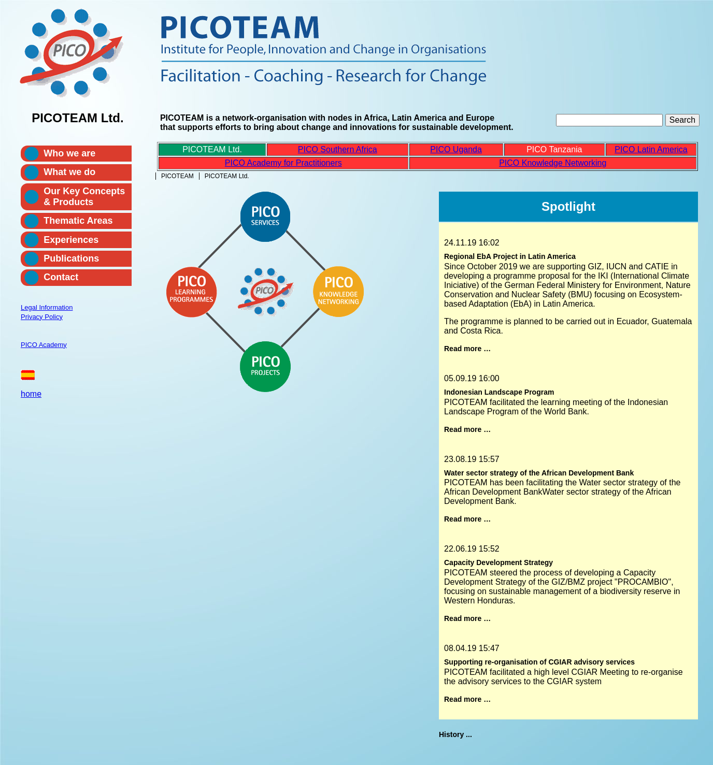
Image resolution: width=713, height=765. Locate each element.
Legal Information (47, 307)
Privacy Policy (42, 317)
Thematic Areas (78, 220)
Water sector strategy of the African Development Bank (539, 473)
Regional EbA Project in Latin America (510, 256)
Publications (71, 258)
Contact (61, 277)
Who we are (69, 153)
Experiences (71, 240)
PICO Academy (44, 345)
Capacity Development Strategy (498, 562)
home (31, 393)
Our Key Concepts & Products (84, 196)
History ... (455, 734)
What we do (69, 172)
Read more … (467, 348)
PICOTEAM (177, 176)
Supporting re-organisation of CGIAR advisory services (539, 662)
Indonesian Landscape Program (499, 392)
